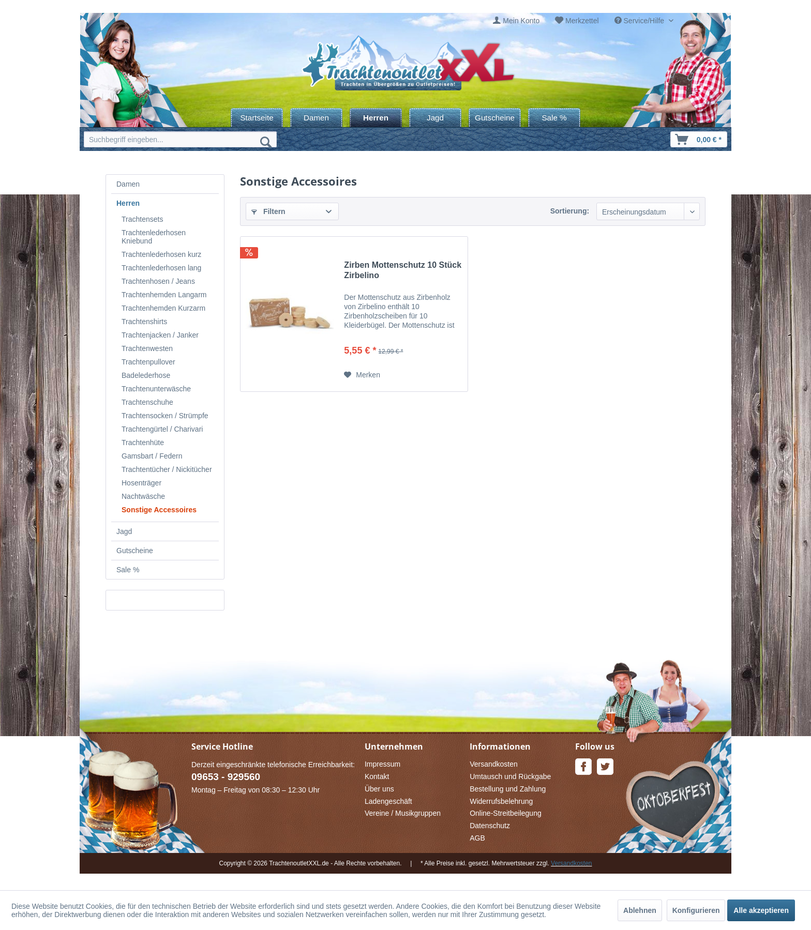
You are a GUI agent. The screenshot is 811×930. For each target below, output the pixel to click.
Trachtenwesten (147, 348)
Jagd (124, 531)
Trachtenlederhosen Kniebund (154, 236)
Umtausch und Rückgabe (510, 776)
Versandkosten (494, 764)
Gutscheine (134, 550)
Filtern (268, 211)
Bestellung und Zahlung (508, 789)
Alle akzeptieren (761, 910)
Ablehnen (639, 910)
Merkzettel (582, 21)
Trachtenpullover (148, 362)
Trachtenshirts (144, 321)
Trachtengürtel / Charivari (162, 429)
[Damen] (316, 117)
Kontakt (377, 776)
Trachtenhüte (143, 442)
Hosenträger (141, 483)
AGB (477, 838)
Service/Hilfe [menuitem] (640, 21)
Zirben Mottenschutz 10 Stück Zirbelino (402, 270)
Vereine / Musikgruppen (403, 813)
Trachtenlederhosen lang (161, 268)
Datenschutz (490, 825)
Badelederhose (146, 375)
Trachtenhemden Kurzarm (163, 308)
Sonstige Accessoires (159, 510)
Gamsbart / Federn (152, 456)
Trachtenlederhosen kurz (161, 254)
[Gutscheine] (494, 117)
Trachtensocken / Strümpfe (165, 415)
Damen (128, 184)
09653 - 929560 (225, 776)
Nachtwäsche (143, 496)
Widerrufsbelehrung (501, 801)
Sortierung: (569, 211)
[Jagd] (435, 117)
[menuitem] (516, 20)
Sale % (127, 570)
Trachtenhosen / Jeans (158, 281)
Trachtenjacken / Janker (160, 335)
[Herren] (376, 117)
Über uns (379, 789)
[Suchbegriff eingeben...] (180, 139)
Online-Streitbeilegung (506, 813)
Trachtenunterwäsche (156, 389)
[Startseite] (257, 117)
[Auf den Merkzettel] (362, 375)
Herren (128, 203)
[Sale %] (554, 117)
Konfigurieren (696, 910)
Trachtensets (142, 219)
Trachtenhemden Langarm (164, 295)
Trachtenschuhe (147, 402)
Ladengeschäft (388, 801)
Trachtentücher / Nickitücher (167, 469)
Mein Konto (521, 21)
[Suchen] (266, 141)
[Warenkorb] (698, 139)
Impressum (382, 764)
